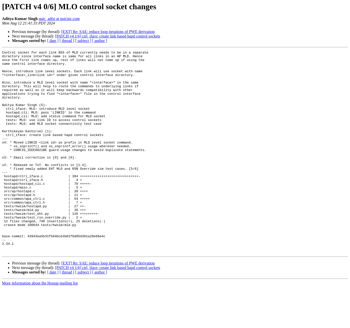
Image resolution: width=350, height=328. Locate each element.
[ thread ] (67, 40)
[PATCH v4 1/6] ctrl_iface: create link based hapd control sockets (107, 36)
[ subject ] (83, 40)
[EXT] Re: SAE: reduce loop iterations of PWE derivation (107, 32)
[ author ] (99, 40)
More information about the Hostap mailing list (40, 324)
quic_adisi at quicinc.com (59, 18)
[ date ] (52, 40)
